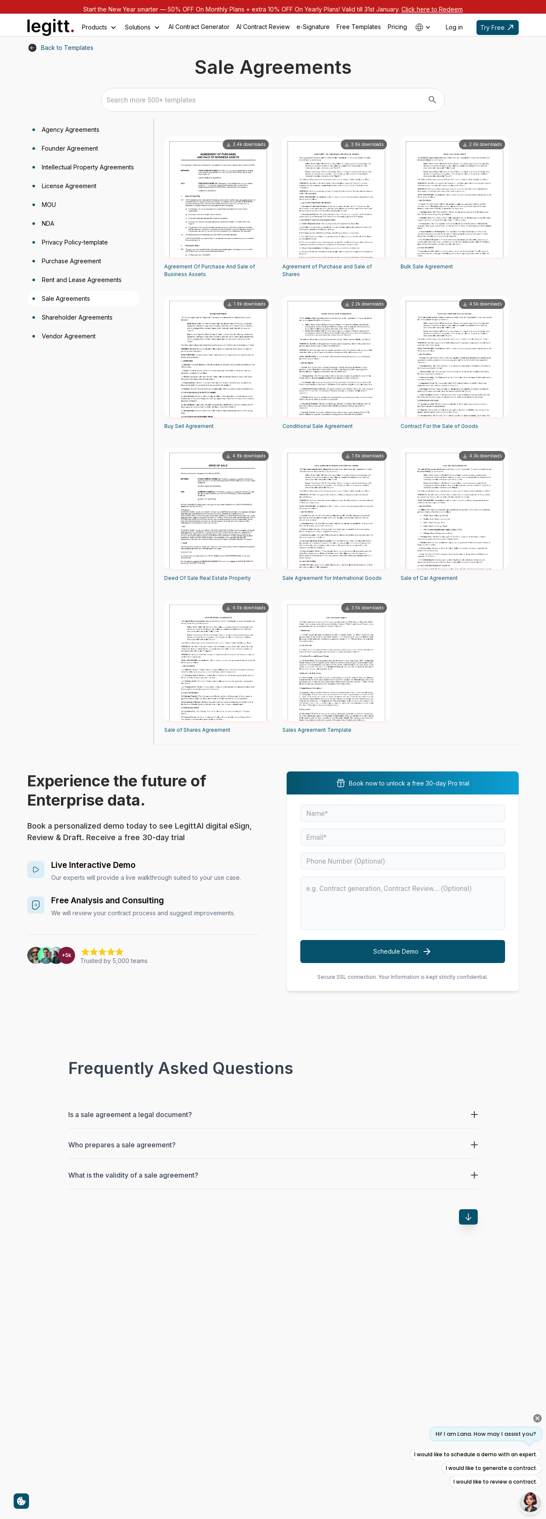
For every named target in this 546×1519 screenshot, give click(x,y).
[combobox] (264, 100)
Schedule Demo (402, 951)
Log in (454, 27)
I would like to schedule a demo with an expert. (475, 1454)
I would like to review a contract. (495, 1481)
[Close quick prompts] (537, 1418)
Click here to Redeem (432, 9)
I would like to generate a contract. (491, 1468)
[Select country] (423, 27)
